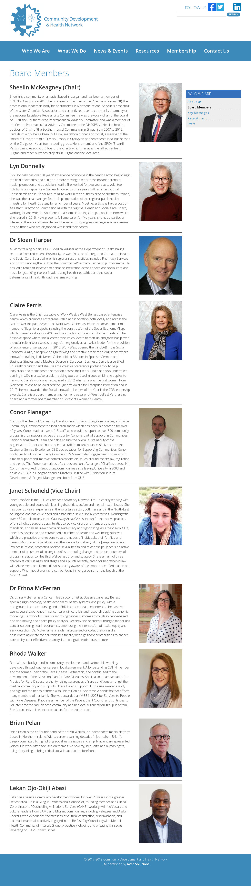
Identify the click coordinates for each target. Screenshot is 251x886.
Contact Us (216, 50)
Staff (191, 124)
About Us (194, 102)
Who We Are (36, 50)
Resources (147, 50)
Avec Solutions (138, 864)
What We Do (72, 50)
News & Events (111, 50)
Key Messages (198, 113)
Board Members (199, 107)
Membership (181, 50)
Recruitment (197, 118)
